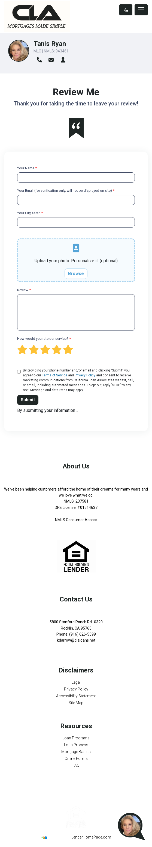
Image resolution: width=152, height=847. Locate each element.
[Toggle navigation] (141, 9)
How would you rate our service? (44, 339)
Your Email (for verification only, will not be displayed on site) (65, 190)
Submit (28, 399)
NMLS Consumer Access (76, 520)
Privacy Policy (85, 375)
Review (24, 290)
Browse (76, 273)
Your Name (27, 168)
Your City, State (30, 213)
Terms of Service (54, 375)
